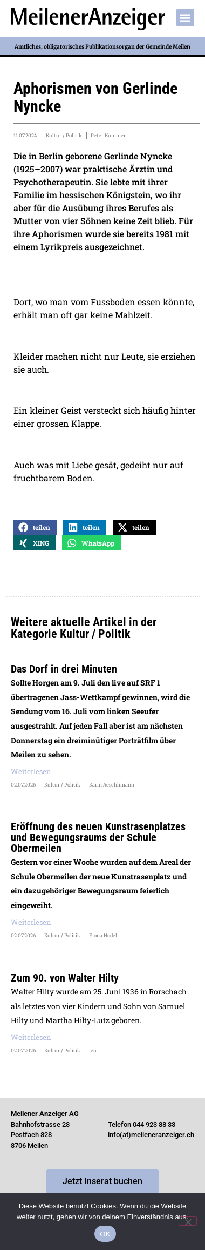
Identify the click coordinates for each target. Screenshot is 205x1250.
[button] (185, 17)
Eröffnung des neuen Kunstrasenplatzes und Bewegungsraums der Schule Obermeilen (98, 837)
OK (105, 1234)
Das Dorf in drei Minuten (64, 668)
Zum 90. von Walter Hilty (65, 977)
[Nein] (188, 1221)
